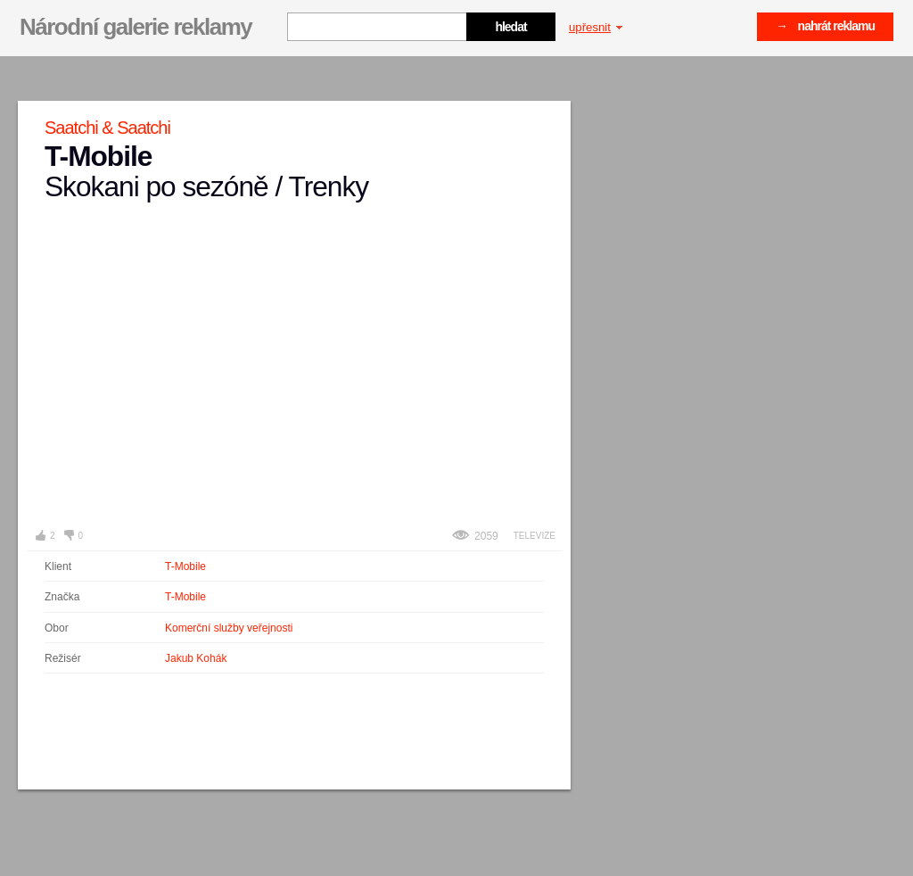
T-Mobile (185, 566)
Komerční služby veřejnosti (228, 628)
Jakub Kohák (195, 658)
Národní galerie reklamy (135, 26)
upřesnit (595, 27)
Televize (534, 536)
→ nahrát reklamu (825, 26)
